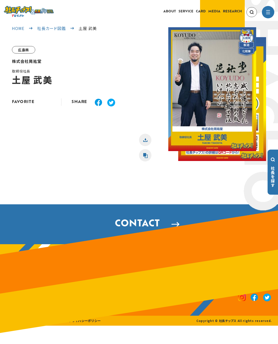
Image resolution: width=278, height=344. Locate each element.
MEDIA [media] (214, 14)
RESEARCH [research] (232, 14)
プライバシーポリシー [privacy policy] (80, 339)
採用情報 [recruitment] (30, 339)
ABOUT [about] (169, 14)
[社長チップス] (43, 9)
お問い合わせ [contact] (50, 339)
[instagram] (242, 308)
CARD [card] (201, 14)
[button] (212, 99)
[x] (111, 108)
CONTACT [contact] (139, 232)
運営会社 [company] (12, 339)
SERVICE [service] (185, 14)
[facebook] (98, 108)
